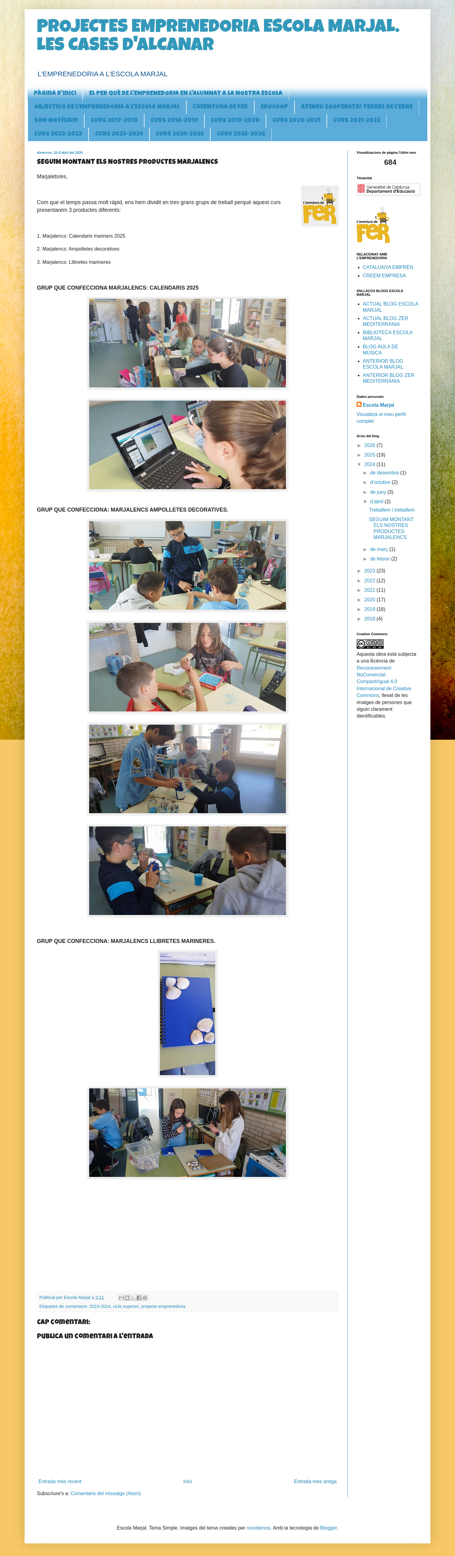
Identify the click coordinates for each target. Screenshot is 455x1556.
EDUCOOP (274, 107)
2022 (370, 580)
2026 (370, 445)
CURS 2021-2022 (356, 121)
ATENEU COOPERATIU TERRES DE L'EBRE (357, 107)
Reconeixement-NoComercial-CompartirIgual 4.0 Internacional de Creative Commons (384, 681)
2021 (370, 590)
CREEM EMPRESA (384, 275)
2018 (370, 618)
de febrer (380, 558)
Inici (187, 1481)
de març (379, 549)
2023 (370, 570)
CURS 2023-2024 (119, 134)
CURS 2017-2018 (114, 121)
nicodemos (258, 1527)
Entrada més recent (59, 1481)
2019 (370, 609)
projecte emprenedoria (163, 1306)
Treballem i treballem (392, 510)
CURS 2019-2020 (235, 121)
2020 (370, 599)
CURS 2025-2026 (241, 134)
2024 (370, 464)
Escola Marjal (378, 405)
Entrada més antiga (315, 1481)
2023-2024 (99, 1306)
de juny (378, 492)
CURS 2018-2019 (174, 121)
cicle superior (126, 1306)
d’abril (377, 501)
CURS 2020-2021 (296, 121)
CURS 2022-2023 (58, 134)
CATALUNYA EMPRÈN (388, 267)
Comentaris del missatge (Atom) (106, 1493)
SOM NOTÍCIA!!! (56, 121)
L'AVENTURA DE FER (220, 107)
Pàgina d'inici (55, 94)
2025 (370, 454)
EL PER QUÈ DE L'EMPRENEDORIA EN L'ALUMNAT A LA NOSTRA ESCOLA (186, 94)
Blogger (328, 1527)
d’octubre (381, 482)
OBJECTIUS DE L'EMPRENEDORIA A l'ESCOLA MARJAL (107, 107)
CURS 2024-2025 (180, 134)
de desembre (385, 472)
